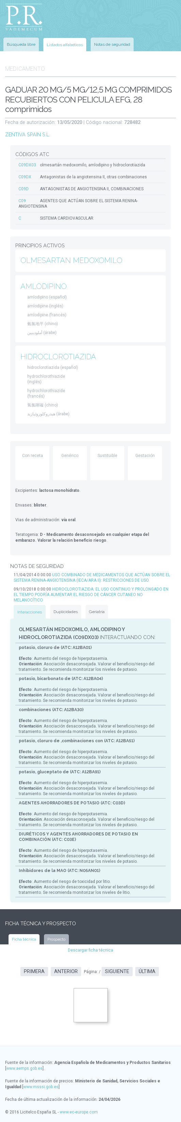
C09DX (24, 177)
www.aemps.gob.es (24, 1068)
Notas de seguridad (112, 44)
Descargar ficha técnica (90, 950)
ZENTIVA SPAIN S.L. (27, 134)
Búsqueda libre (21, 44)
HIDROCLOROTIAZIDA (58, 356)
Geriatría (97, 611)
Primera (34, 971)
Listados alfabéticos (65, 44)
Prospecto (56, 939)
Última (147, 971)
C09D (23, 188)
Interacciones (29, 612)
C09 (22, 200)
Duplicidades (66, 611)
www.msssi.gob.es (41, 1086)
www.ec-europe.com (79, 1112)
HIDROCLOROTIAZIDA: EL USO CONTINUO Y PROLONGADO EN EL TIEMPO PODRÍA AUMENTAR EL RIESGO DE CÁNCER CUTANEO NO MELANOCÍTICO (91, 594)
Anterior (66, 971)
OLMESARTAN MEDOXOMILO (71, 260)
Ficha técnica (24, 939)
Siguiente (117, 971)
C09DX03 (27, 165)
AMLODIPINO (43, 286)
